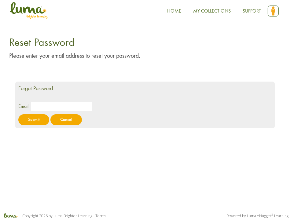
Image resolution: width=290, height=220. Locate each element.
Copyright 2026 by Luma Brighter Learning (46, 215)
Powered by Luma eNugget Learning (257, 215)
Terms (100, 215)
